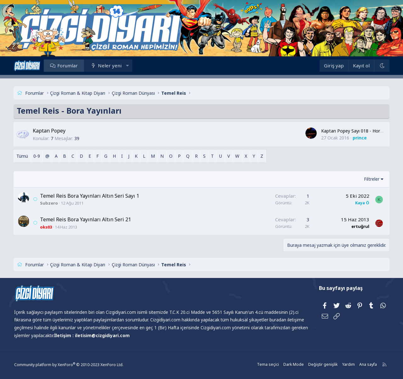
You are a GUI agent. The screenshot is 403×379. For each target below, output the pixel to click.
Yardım (343, 364)
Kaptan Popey (53, 130)
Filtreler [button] (368, 179)
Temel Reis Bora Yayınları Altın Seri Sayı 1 (93, 195)
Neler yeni (113, 65)
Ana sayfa (363, 364)
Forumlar (71, 65)
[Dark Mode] (378, 65)
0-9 (40, 156)
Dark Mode (290, 364)
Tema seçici (264, 364)
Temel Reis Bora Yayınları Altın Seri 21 (89, 219)
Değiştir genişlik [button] (318, 364)
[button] (131, 65)
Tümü (26, 156)
